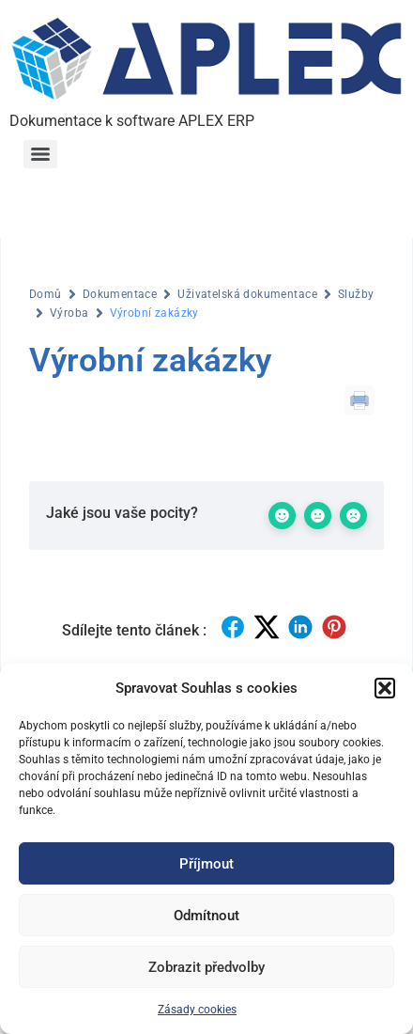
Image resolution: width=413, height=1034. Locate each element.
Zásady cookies (197, 1009)
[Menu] (40, 154)
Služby (356, 294)
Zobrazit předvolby (206, 967)
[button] (384, 688)
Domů (45, 294)
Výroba (69, 313)
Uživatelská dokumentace (247, 294)
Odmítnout (206, 915)
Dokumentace (120, 294)
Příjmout (206, 863)
